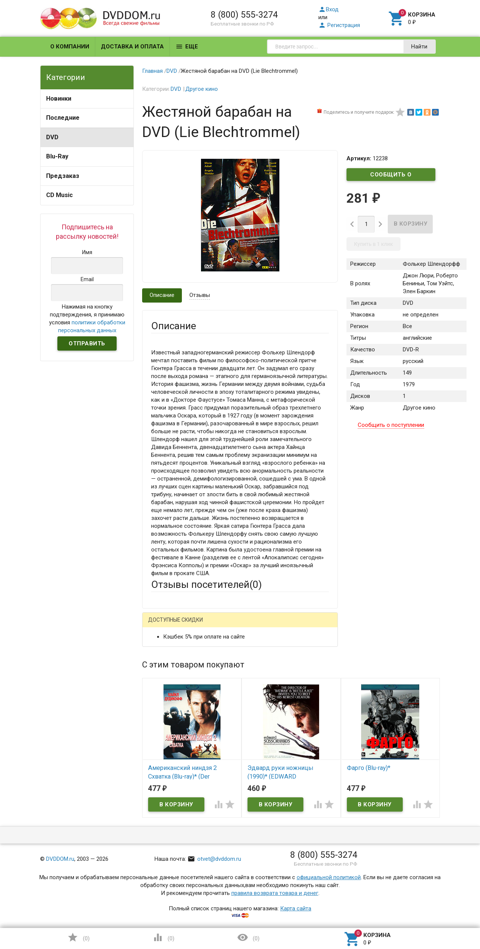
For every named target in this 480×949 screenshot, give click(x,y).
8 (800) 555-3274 (244, 14)
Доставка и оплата (132, 46)
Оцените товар (170, 721)
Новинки (58, 98)
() (78, 937)
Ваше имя (163, 651)
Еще (187, 46)
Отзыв (159, 734)
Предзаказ (62, 175)
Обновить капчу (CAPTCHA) (246, 847)
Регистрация (339, 25)
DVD (52, 137)
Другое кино (201, 89)
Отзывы (199, 295)
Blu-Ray (57, 156)
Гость (160, 624)
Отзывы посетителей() (206, 584)
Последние (63, 117)
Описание (162, 295)
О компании (69, 46)
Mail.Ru (199, 625)
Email (157, 672)
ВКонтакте (245, 625)
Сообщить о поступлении (391, 176)
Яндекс (291, 625)
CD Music (59, 195)
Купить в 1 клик (373, 244)
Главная (152, 71)
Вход (328, 9)
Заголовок (165, 700)
